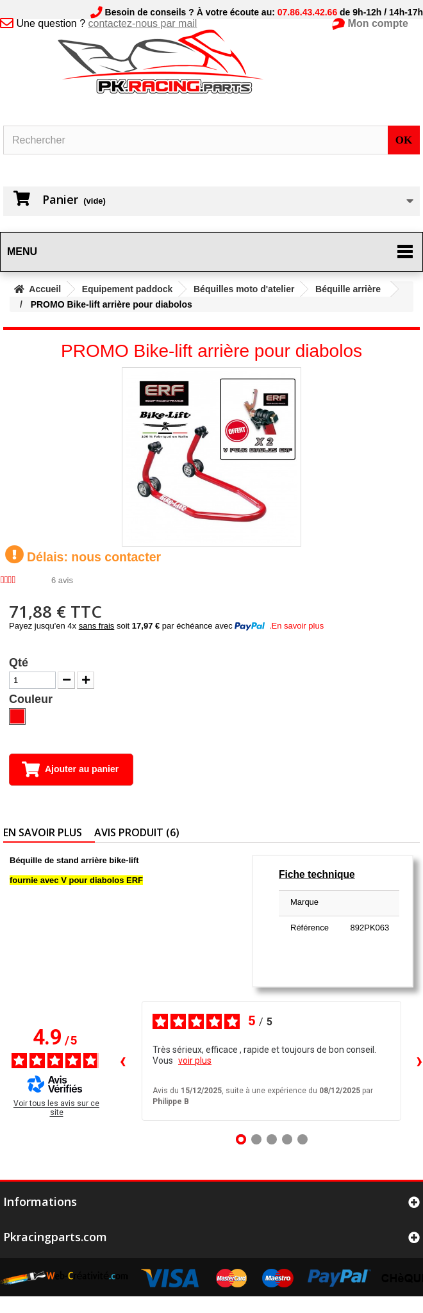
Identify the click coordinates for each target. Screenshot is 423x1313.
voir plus (195, 1060)
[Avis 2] (256, 1139)
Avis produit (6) (136, 832)
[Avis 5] (302, 1139)
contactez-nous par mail (142, 23)
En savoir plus (42, 832)
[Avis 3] (272, 1139)
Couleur (32, 699)
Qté (18, 662)
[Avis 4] (287, 1139)
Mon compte (378, 23)
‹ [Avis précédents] (122, 1060)
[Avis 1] (241, 1139)
